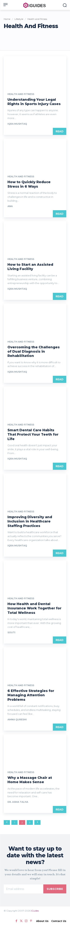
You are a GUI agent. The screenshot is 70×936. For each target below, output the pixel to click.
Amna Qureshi (17, 719)
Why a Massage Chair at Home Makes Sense (29, 780)
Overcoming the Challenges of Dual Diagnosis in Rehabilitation (33, 351)
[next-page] (37, 822)
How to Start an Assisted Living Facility (30, 267)
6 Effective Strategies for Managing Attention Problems (30, 695)
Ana (10, 206)
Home (7, 19)
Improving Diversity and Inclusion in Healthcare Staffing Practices (29, 521)
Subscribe (55, 889)
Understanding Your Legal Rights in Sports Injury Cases (34, 102)
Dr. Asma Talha (17, 802)
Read (59, 131)
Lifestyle (19, 19)
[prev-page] (7, 822)
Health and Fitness (20, 94)
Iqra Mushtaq (17, 123)
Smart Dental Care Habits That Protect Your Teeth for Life (32, 434)
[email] (23, 888)
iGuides (35, 910)
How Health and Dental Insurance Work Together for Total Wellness (34, 608)
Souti (11, 632)
